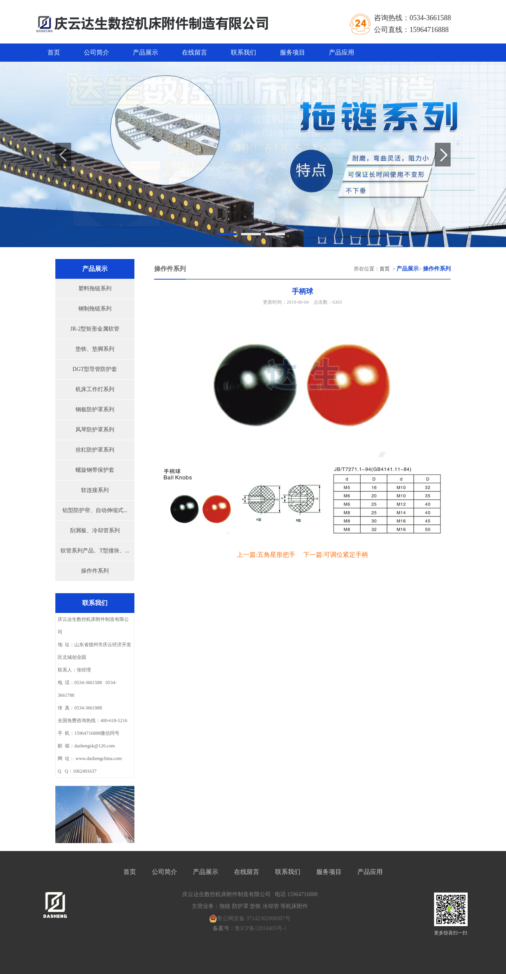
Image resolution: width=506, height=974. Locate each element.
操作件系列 (95, 571)
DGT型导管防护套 (95, 369)
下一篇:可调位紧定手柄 (335, 554)
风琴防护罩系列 (95, 430)
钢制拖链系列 (94, 309)
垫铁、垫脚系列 (95, 349)
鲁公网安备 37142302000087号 (250, 919)
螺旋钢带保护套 (95, 470)
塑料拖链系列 (94, 288)
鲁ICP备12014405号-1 (261, 928)
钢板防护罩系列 (95, 409)
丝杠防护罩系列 (95, 450)
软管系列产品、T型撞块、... (94, 551)
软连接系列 (95, 490)
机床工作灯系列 (95, 389)
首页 (53, 52)
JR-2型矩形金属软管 (94, 329)
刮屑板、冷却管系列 (95, 530)
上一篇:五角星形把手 (266, 554)
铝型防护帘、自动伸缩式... (95, 510)
